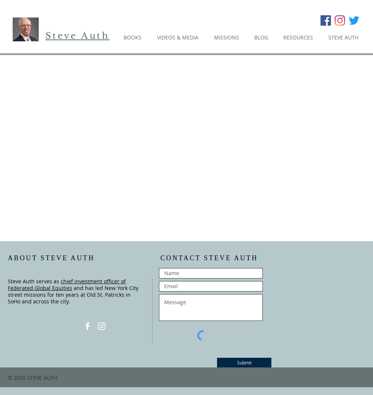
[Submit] (244, 362)
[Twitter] (354, 20)
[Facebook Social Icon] (326, 20)
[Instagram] (340, 20)
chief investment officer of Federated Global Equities (67, 285)
